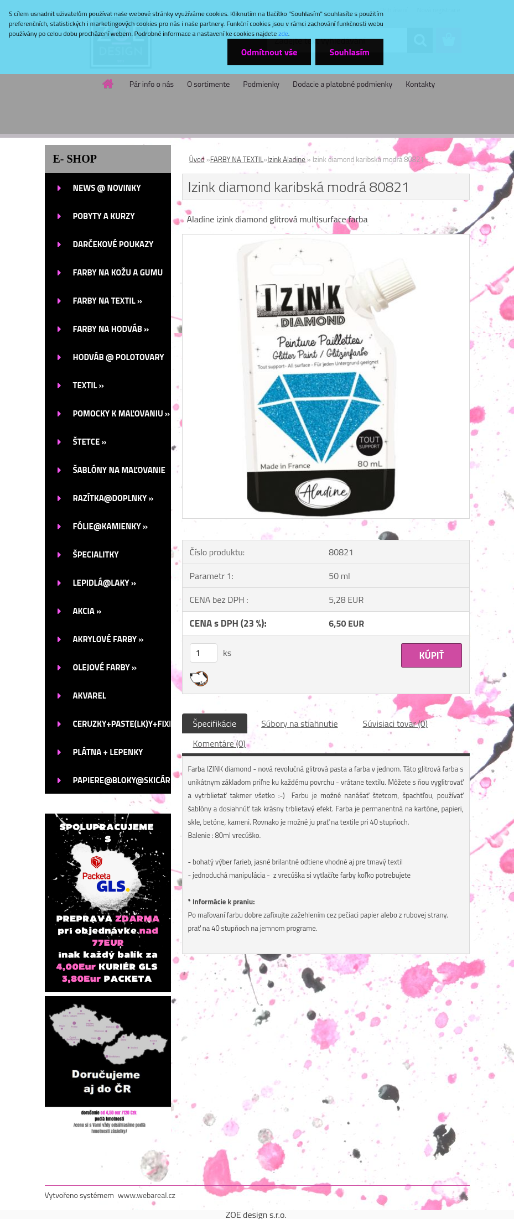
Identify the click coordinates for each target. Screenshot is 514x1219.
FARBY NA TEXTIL (237, 159)
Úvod (197, 159)
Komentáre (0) (219, 743)
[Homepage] (108, 83)
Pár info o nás (151, 84)
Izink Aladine (286, 159)
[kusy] (203, 653)
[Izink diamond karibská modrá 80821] (326, 239)
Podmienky (261, 84)
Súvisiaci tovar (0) (395, 723)
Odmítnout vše (269, 52)
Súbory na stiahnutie (299, 723)
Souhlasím (349, 52)
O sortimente (208, 84)
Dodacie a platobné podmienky (342, 84)
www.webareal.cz (146, 1195)
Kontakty (420, 84)
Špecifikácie (215, 723)
